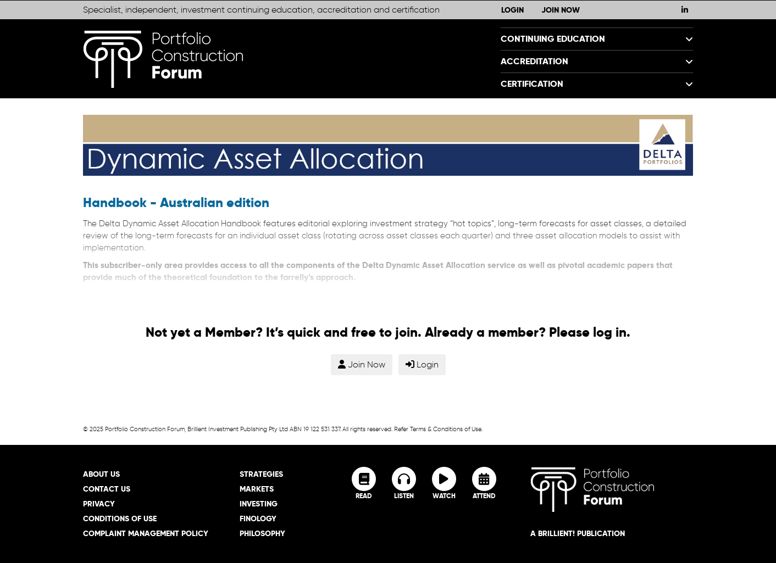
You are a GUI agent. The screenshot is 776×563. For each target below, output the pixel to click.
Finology (258, 518)
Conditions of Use (120, 518)
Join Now (560, 10)
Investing (259, 504)
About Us (101, 474)
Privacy (99, 504)
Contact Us (106, 489)
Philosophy (262, 533)
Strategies (261, 474)
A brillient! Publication (577, 533)
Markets (257, 489)
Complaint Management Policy (145, 533)
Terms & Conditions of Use (445, 429)
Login (512, 10)
